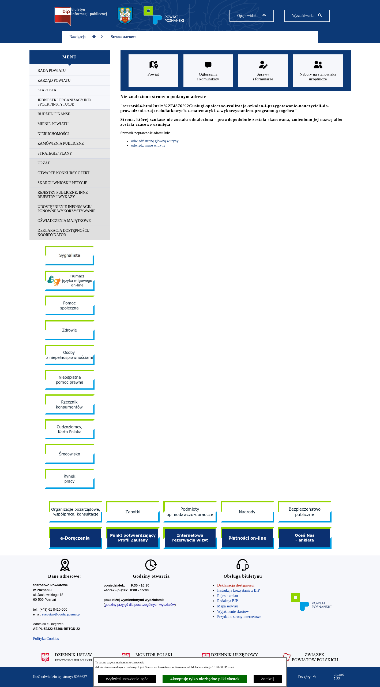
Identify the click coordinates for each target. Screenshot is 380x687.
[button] (307, 677)
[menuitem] (69, 71)
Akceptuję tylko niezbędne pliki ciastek (204, 679)
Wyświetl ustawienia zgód (127, 679)
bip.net (340, 677)
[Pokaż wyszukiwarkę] (307, 16)
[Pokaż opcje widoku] (251, 16)
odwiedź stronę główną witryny (155, 141)
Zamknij (267, 679)
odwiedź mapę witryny (148, 145)
